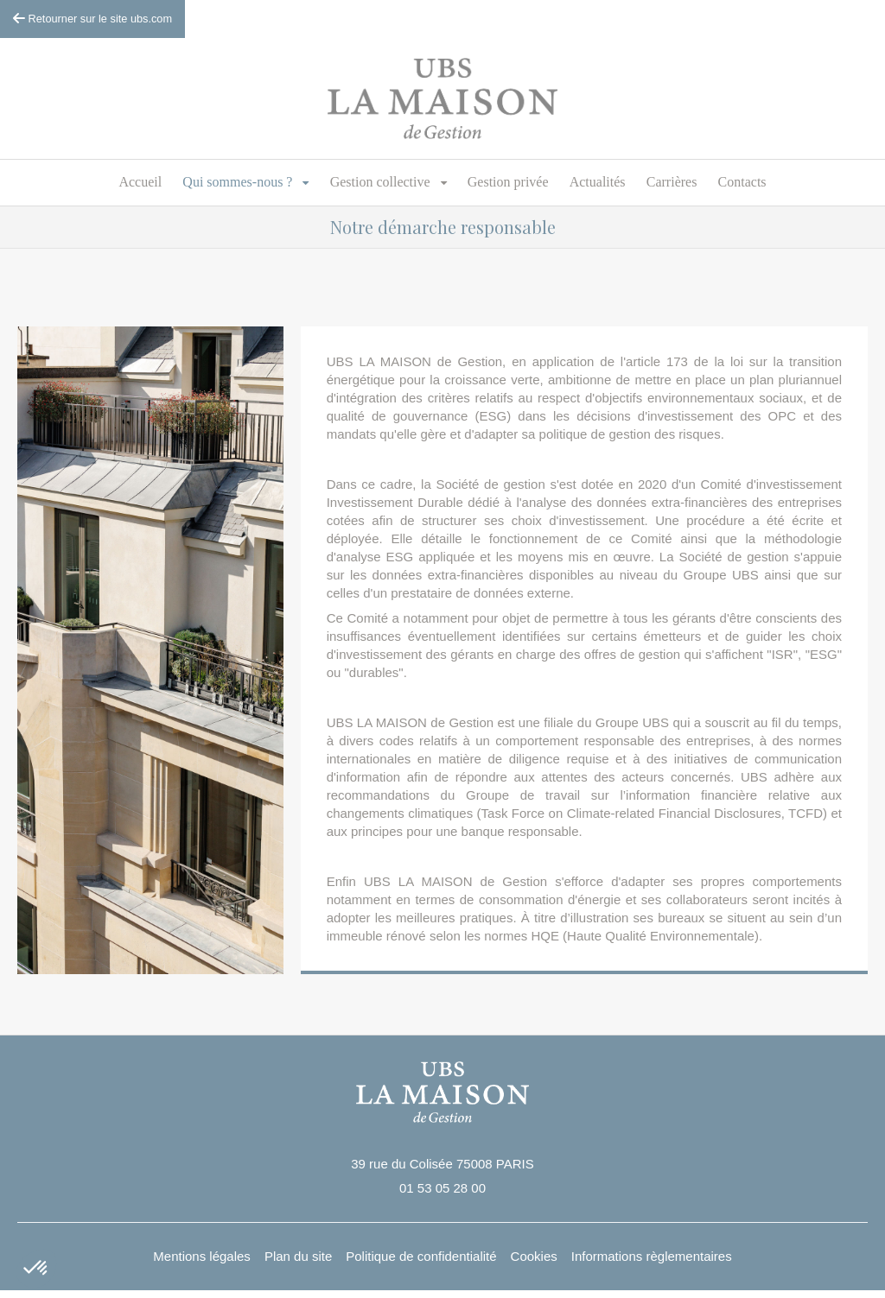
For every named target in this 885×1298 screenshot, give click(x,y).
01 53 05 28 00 (442, 1188)
